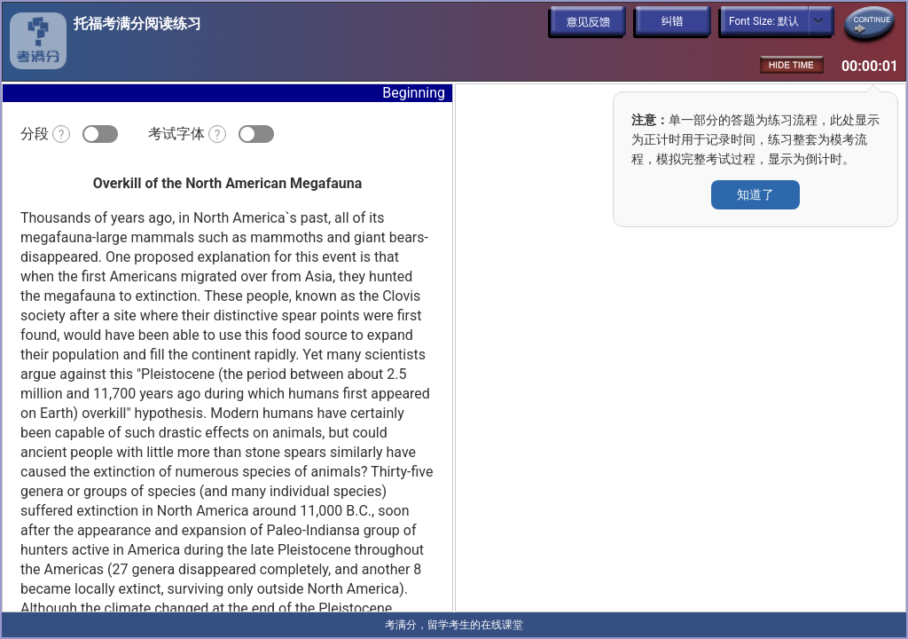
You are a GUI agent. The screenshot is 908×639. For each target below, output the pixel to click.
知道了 (755, 194)
